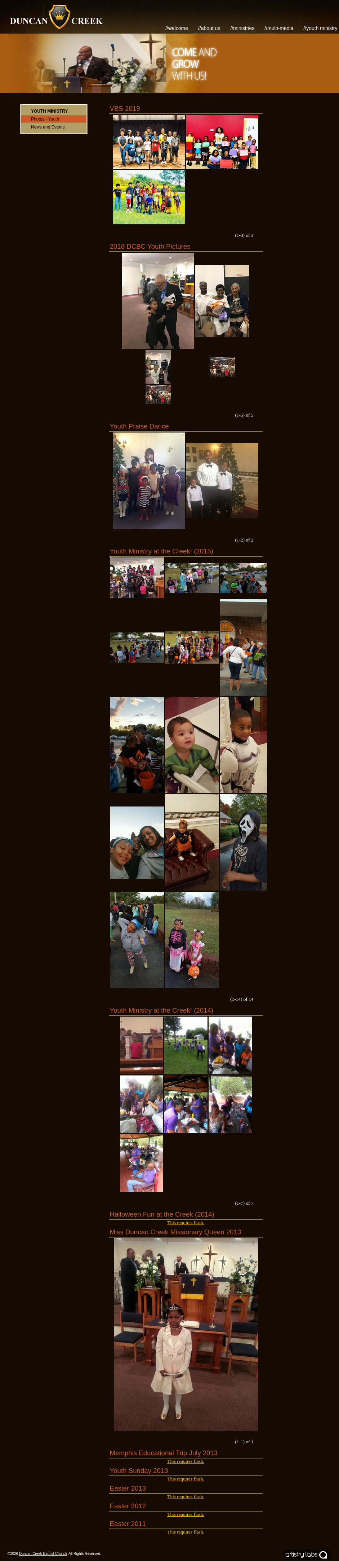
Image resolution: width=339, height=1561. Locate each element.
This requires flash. (185, 1222)
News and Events (47, 127)
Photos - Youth (45, 119)
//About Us (209, 28)
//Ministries (242, 28)
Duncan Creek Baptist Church (43, 1554)
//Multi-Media (278, 28)
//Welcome (176, 28)
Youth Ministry (49, 111)
